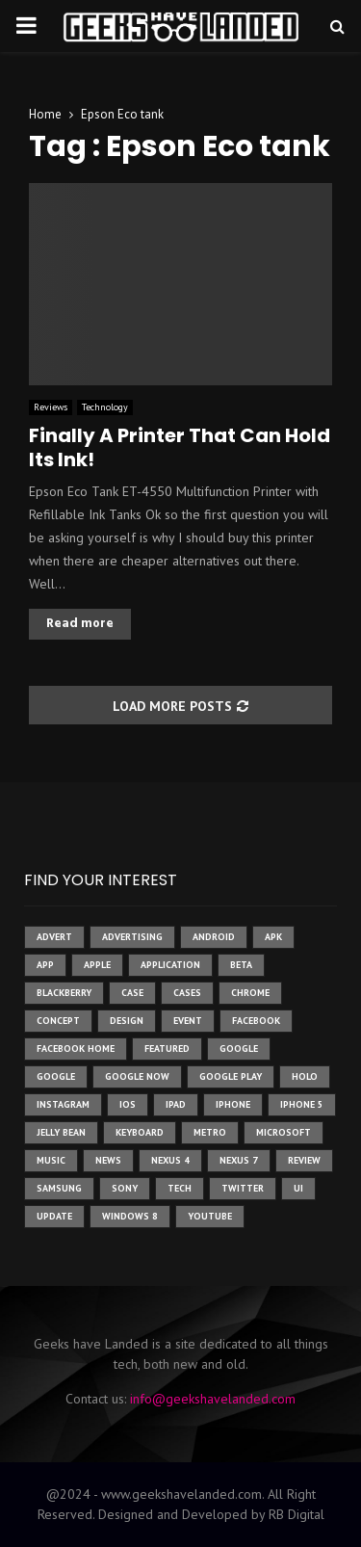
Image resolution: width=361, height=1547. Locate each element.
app (45, 964)
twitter (242, 1188)
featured (167, 1048)
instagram (63, 1104)
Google (56, 1076)
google (238, 1048)
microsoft (283, 1132)
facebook (256, 1020)
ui (298, 1188)
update (54, 1216)
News (108, 1160)
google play (230, 1076)
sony (125, 1188)
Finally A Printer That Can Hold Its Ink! (179, 447)
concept (58, 1020)
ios (127, 1104)
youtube (210, 1216)
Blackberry (64, 992)
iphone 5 (301, 1104)
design (126, 1020)
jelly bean (61, 1132)
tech (180, 1188)
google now (137, 1076)
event (187, 1020)
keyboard (140, 1132)
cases (187, 992)
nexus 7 (238, 1160)
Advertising (132, 937)
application (170, 964)
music (51, 1160)
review (304, 1160)
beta (241, 964)
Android (214, 937)
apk (273, 937)
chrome (250, 992)
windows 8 (130, 1216)
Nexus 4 (170, 1160)
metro (209, 1132)
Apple (97, 964)
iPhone (233, 1104)
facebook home (76, 1048)
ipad (176, 1104)
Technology (105, 407)
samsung (59, 1188)
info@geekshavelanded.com (213, 1398)
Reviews (50, 407)
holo (305, 1076)
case (132, 992)
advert (54, 937)
